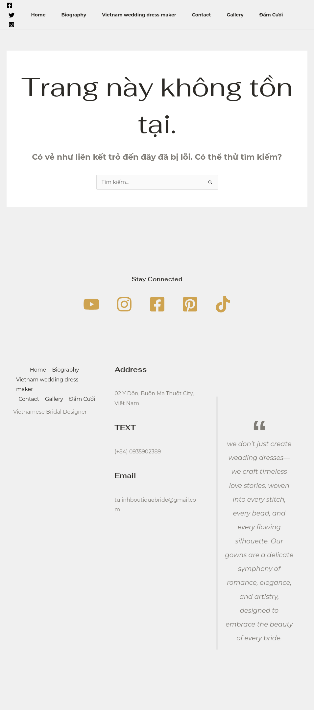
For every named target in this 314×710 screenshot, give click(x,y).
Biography (73, 15)
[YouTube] (91, 304)
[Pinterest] (190, 304)
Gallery (235, 15)
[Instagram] (11, 25)
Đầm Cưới (271, 15)
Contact (201, 15)
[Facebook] (9, 5)
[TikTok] (223, 304)
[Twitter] (11, 15)
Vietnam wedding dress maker (139, 15)
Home (38, 15)
